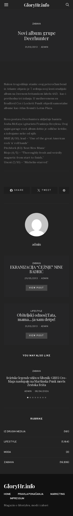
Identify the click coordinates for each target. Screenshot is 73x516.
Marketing (57, 494)
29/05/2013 (31, 278)
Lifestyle (36, 311)
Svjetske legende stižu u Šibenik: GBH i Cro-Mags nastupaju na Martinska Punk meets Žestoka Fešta (36, 381)
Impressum (17, 498)
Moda (7, 452)
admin (44, 47)
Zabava (36, 24)
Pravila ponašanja (30, 494)
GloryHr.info (36, 5)
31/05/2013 (31, 47)
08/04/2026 (42, 391)
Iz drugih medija (15, 431)
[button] (27, 397)
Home (7, 494)
